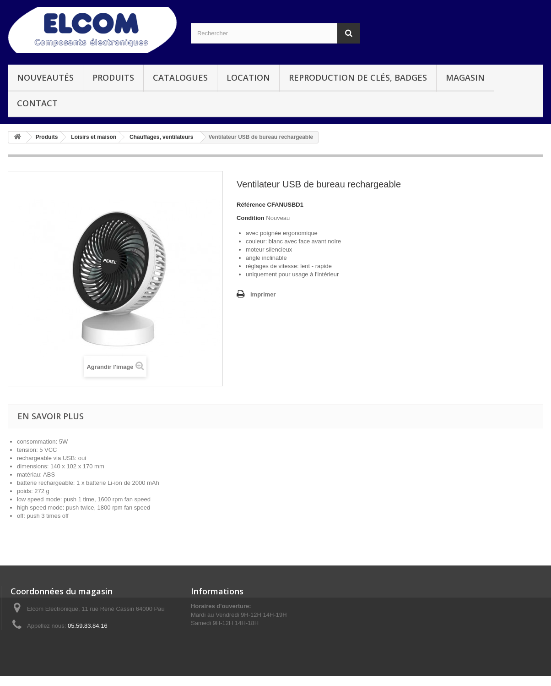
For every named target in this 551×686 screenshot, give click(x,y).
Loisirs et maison (93, 137)
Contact (37, 103)
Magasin (465, 77)
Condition (251, 217)
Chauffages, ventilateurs (161, 137)
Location (248, 77)
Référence (251, 204)
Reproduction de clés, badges (358, 77)
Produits (113, 77)
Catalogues (180, 77)
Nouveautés (45, 77)
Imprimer (263, 294)
